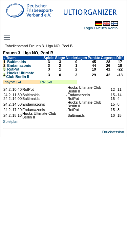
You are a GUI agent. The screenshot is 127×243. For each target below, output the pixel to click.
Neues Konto (107, 28)
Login (88, 28)
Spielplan (10, 121)
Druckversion (113, 132)
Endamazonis (19, 65)
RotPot (13, 69)
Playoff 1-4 (12, 82)
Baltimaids (16, 62)
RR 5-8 (46, 82)
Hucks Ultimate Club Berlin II (20, 75)
